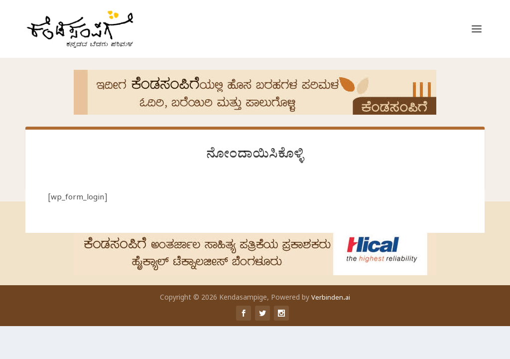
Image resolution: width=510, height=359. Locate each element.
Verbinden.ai (330, 298)
